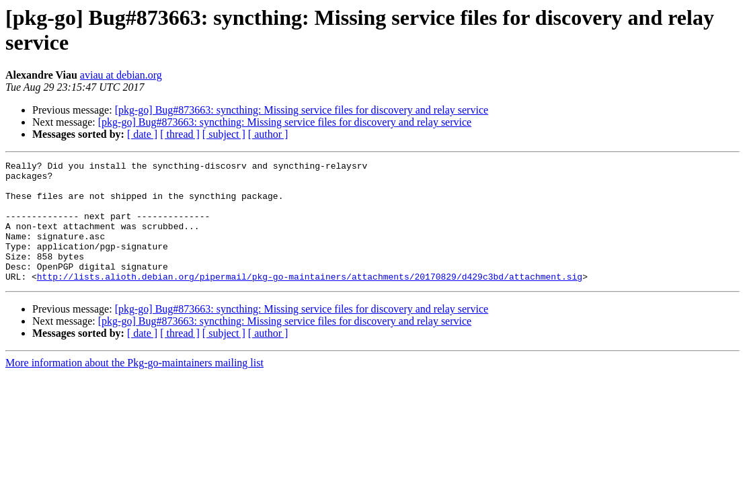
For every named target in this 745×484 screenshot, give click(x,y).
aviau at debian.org (121, 75)
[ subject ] (223, 134)
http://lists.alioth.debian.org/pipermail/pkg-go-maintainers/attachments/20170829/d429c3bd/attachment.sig (309, 300)
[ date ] (142, 134)
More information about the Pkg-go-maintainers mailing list (134, 387)
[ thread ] (180, 134)
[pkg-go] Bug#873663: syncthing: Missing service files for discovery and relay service (301, 110)
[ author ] (268, 134)
